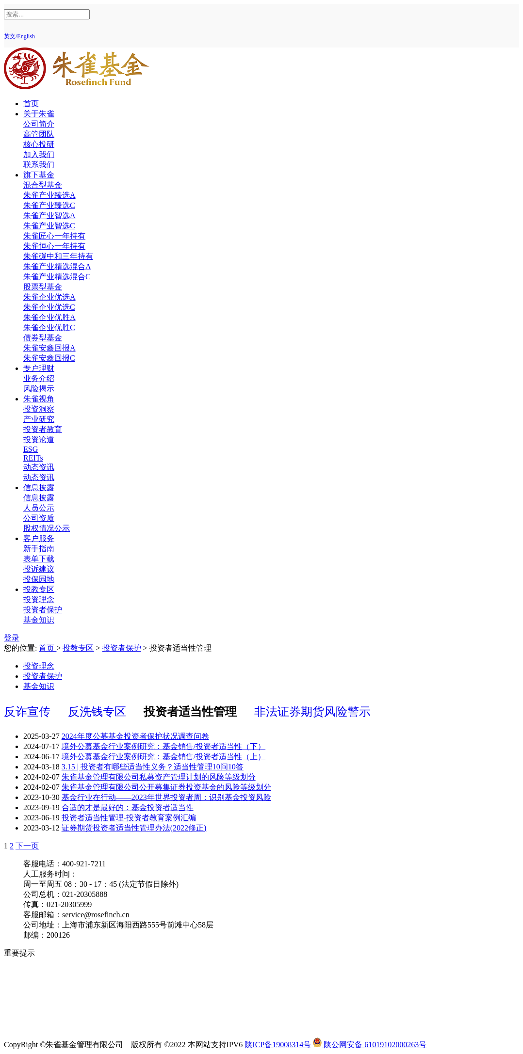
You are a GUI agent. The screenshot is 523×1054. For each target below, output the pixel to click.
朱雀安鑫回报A (49, 348)
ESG (30, 449)
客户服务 (38, 538)
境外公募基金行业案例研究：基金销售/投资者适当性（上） (163, 756)
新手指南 (38, 548)
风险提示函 (42, 963)
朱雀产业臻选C (49, 205)
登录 (11, 638)
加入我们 (38, 154)
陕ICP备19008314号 (278, 1044)
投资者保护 (42, 610)
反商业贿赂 (42, 1004)
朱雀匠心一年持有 (54, 236)
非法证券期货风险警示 (312, 711)
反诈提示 (38, 1024)
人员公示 (38, 508)
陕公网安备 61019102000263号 (369, 1044)
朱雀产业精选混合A (57, 266)
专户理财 (38, 368)
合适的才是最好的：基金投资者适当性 (128, 807)
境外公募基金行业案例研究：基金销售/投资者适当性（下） (163, 746)
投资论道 (38, 439)
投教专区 (38, 589)
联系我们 (38, 164)
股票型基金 (42, 287)
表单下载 (38, 559)
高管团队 (38, 134)
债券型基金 (42, 338)
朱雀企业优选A (49, 297)
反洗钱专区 (98, 711)
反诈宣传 (28, 711)
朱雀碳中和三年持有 (58, 256)
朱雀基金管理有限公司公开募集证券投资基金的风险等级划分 (166, 787)
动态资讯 (38, 467)
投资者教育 (42, 429)
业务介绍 (38, 378)
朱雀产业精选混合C (57, 276)
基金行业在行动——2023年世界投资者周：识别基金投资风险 (166, 797)
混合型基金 (42, 185)
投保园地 (38, 579)
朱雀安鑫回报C (49, 358)
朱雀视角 (38, 399)
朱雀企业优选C (49, 307)
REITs (33, 458)
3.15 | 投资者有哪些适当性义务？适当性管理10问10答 (153, 767)
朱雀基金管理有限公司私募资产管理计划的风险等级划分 (159, 777)
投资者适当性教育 (54, 994)
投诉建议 (38, 569)
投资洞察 (38, 409)
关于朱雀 (38, 114)
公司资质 (38, 518)
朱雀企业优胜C (49, 327)
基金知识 (38, 620)
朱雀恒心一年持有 (54, 246)
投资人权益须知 (50, 973)
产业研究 (38, 419)
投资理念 (38, 599)
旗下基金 (38, 175)
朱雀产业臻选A (49, 195)
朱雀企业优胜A (49, 317)
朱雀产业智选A (49, 215)
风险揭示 (38, 388)
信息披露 (38, 487)
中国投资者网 (46, 1014)
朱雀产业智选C (49, 226)
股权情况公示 (46, 528)
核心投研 (38, 144)
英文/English (19, 36)
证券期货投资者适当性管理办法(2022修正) (134, 828)
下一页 (27, 846)
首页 (31, 103)
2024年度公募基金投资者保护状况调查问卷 (135, 736)
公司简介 (38, 124)
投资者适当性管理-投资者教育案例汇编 (129, 818)
